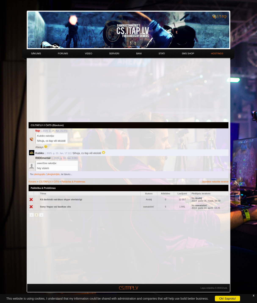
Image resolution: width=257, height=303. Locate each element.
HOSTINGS (217, 53)
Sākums (36, 53)
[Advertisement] (128, 90)
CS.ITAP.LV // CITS (49, 181)
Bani (139, 53)
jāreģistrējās (53, 174)
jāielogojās (39, 174)
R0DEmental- (43, 158)
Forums (63, 53)
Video (88, 53)
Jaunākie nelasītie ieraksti (215, 181)
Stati (162, 53)
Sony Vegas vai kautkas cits (55, 206)
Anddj (149, 199)
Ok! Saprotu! (227, 298)
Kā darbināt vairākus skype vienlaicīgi (61, 199)
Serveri (114, 53)
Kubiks (39, 153)
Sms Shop (188, 53)
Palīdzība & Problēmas (73, 181)
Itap (37, 130)
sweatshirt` (148, 206)
